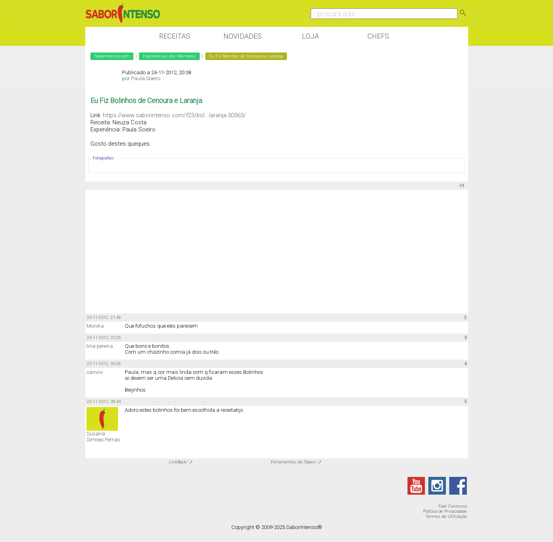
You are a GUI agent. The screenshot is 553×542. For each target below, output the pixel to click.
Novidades (242, 36)
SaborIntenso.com (111, 56)
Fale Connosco (453, 506)
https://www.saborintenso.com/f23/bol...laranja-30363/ (174, 115)
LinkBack (178, 462)
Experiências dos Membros (169, 56)
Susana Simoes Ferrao (103, 437)
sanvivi (94, 372)
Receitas (174, 36)
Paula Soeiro (145, 78)
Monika (95, 326)
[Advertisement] (276, 251)
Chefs (378, 36)
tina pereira (99, 346)
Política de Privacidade (445, 511)
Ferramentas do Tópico (293, 462)
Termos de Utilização (446, 516)
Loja (310, 36)
